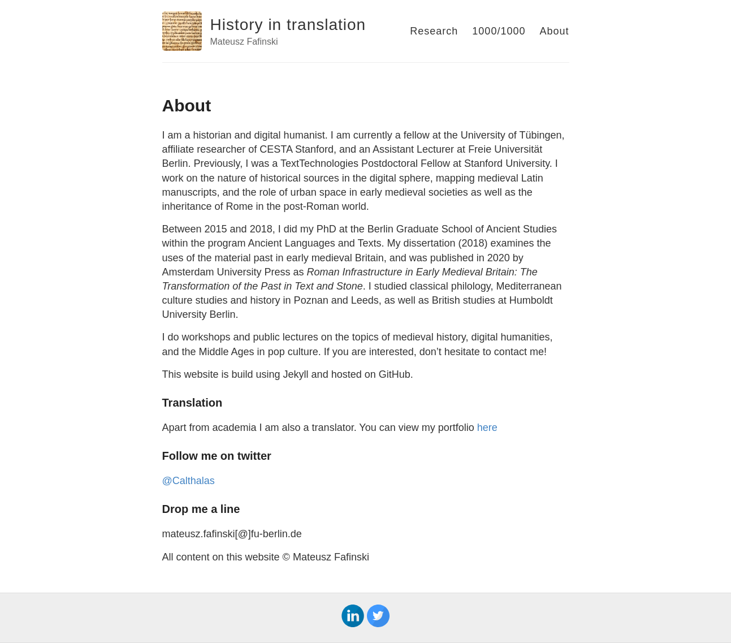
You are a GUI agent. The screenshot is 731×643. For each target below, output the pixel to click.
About (554, 31)
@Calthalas (188, 480)
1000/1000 (498, 31)
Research (434, 31)
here (487, 427)
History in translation (288, 24)
